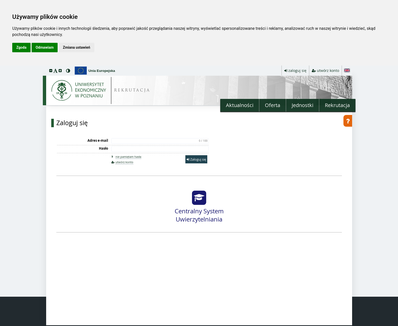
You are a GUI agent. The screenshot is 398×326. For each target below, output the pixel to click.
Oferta (272, 105)
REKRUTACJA (132, 91)
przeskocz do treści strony (1, 67)
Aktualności (239, 105)
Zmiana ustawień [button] (76, 47)
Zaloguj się (72, 123)
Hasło (103, 148)
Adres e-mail (97, 140)
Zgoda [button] (21, 47)
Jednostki (302, 105)
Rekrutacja (337, 105)
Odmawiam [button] (45, 47)
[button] (50, 70)
